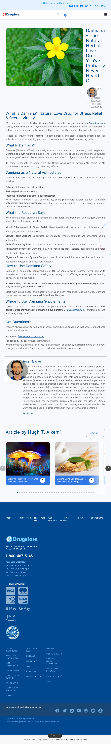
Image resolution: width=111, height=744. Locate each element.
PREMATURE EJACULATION (12, 657)
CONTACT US (39, 519)
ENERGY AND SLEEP (31, 649)
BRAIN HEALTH (32, 661)
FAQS (8, 518)
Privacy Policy (12, 721)
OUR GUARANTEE (55, 519)
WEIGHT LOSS (31, 666)
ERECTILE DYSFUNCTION (12, 649)
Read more (28, 413)
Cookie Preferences (78, 739)
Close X (55, 735)
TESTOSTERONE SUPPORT (12, 676)
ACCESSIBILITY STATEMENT (12, 689)
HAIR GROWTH (12, 683)
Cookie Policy (60, 739)
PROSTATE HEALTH (54, 654)
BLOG (80, 518)
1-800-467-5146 (19, 556)
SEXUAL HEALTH (13, 671)
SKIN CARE (30, 656)
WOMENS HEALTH (33, 677)
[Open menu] (106, 14)
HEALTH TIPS (67, 519)
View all (95, 432)
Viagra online (12, 707)
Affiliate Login (63, 3)
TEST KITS (50, 681)
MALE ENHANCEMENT (12, 664)
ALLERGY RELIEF (32, 671)
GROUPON (97, 518)
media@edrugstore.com (31, 707)
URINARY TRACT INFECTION (53, 669)
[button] (17, 492)
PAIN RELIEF (51, 649)
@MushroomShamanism (31, 336)
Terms (23, 721)
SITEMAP (9, 695)
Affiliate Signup (48, 3)
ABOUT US (26, 518)
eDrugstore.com (96, 123)
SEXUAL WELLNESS (54, 676)
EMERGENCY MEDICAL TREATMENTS (51, 661)
